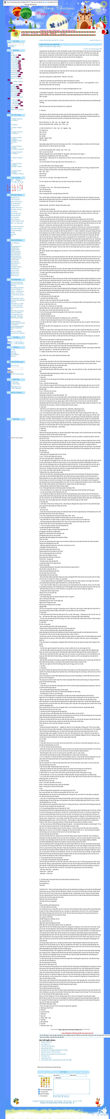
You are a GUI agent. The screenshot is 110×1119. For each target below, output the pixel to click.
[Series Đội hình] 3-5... (14, 268)
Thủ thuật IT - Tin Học (14, 78)
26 (7, 190)
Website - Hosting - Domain (15, 81)
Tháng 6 (9, 140)
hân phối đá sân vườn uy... (15, 209)
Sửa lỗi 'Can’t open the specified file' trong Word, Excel (16, 322)
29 (15, 190)
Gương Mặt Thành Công (14, 109)
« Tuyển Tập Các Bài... (45, 40)
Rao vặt (10, 107)
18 (22, 187)
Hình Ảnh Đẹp (11, 69)
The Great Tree (45, 1056)
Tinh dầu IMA (11, 232)
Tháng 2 (14, 132)
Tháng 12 (15, 120)
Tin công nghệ (11, 55)
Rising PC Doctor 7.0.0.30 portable (50, 1052)
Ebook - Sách (11, 103)
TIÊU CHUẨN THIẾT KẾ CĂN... (16, 221)
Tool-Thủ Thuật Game (14, 97)
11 (22, 185)
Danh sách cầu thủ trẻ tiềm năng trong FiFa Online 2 (15, 283)
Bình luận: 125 (11, 351)
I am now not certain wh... (15, 256)
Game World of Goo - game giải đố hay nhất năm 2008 (56, 1060)
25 (22, 189)
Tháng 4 (9, 124)
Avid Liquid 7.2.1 (45, 1044)
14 (12, 187)
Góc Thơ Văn (11, 61)
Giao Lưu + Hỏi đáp (13, 105)
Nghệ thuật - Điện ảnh (14, 59)
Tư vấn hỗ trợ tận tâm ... (14, 199)
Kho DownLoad (12, 72)
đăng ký (45, 2)
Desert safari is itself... (14, 259)
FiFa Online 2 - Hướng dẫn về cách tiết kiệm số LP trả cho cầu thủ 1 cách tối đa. (16, 293)
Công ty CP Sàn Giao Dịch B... (16, 226)
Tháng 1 (9, 127)
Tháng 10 (19, 119)
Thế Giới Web (11, 74)
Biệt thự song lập (12, 211)
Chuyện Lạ (11, 57)
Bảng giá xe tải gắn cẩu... (15, 213)
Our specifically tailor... (14, 248)
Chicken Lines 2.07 (46, 1042)
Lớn (89, 49)
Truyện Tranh (11, 65)
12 (7, 187)
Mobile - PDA (11, 100)
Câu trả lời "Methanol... (14, 243)
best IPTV (10, 236)
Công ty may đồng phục (14, 203)
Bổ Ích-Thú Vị (11, 93)
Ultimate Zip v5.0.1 (46, 1058)
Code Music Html (12, 90)
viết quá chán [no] (12, 265)
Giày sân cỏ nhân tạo (13, 219)
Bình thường (95, 49)
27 (10, 190)
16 (17, 187)
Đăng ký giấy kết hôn (47, 1048)
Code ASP (10, 86)
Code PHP (10, 88)
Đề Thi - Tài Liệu (12, 102)
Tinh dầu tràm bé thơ (13, 217)
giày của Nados (12, 234)
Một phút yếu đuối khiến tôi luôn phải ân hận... (54, 1054)
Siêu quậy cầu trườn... (14, 270)
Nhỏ (101, 49)
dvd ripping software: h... (14, 263)
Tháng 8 (14, 119)
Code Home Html (12, 91)
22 (15, 189)
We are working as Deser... (15, 258)
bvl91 (58, 46)
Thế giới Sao (11, 71)
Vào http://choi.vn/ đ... (14, 272)
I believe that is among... (14, 251)
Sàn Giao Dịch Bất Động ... (15, 230)
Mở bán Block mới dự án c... (15, 207)
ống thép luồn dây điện (14, 215)
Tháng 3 (19, 137)
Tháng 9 (9, 142)
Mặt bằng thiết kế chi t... (14, 197)
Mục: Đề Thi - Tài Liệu (58, 40)
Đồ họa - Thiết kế (12, 85)
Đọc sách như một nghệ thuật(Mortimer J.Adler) (54, 1050)
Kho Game (10, 95)
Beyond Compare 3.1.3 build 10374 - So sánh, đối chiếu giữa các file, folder (15, 305)
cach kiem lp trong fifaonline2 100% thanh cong (16, 327)
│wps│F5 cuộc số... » (96, 40)
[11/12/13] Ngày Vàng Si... (15, 266)
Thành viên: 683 (11, 353)
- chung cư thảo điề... (13, 261)
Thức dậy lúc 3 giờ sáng (47, 1046)
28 (12, 190)
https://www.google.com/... (15, 246)
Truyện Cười (11, 63)
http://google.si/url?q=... (14, 249)
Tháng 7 (9, 119)
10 (20, 185)
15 (15, 187)
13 (10, 187)
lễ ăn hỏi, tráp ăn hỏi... (14, 205)
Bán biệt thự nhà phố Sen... (15, 201)
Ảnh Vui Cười (11, 67)
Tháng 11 (10, 120)
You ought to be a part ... (14, 254)
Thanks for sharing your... (15, 253)
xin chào (10, 244)
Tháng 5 (14, 139)
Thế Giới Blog (11, 76)
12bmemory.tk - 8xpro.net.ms (63, 1101)
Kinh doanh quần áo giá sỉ (15, 228)
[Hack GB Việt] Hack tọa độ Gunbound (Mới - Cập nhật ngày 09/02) (15, 316)
